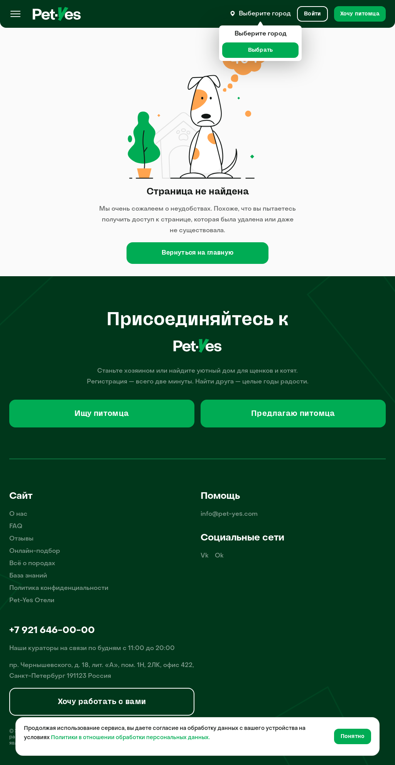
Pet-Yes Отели (31, 601)
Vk (205, 556)
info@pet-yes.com (229, 514)
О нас (18, 514)
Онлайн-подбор (34, 551)
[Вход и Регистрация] (312, 14)
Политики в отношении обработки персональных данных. (130, 737)
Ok (219, 556)
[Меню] (15, 14)
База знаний (28, 576)
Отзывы (21, 539)
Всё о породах (32, 564)
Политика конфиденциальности (58, 588)
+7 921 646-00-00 (52, 630)
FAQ (15, 527)
